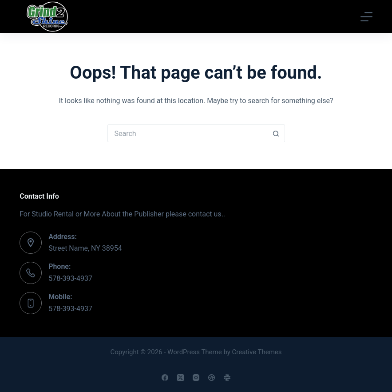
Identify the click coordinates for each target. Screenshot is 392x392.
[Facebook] (165, 377)
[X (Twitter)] (180, 377)
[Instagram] (196, 377)
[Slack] (227, 377)
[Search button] (276, 133)
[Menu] (366, 17)
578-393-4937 (70, 278)
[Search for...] (187, 133)
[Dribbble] (211, 377)
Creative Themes (257, 352)
